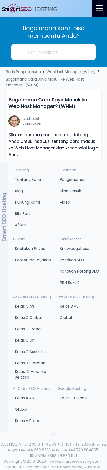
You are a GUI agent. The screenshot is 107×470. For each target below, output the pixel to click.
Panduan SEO (72, 260)
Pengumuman (73, 179)
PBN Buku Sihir (72, 282)
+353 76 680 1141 (62, 455)
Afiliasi (20, 225)
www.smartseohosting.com (75, 461)
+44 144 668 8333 (34, 450)
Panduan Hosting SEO (79, 271)
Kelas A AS (24, 398)
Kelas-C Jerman (30, 363)
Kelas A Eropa (27, 420)
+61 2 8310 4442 (36, 444)
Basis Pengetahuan (23, 71)
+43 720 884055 (83, 450)
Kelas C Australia (30, 351)
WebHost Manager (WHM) (70, 71)
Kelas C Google (74, 398)
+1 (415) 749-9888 (74, 444)
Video (65, 202)
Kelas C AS (24, 306)
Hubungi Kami (27, 202)
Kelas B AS (69, 306)
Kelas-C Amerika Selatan (30, 374)
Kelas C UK (24, 340)
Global (66, 317)
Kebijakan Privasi (30, 248)
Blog (19, 191)
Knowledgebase (74, 248)
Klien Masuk (70, 191)
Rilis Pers (23, 213)
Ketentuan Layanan (33, 260)
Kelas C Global (28, 317)
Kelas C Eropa (28, 329)
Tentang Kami (28, 179)
